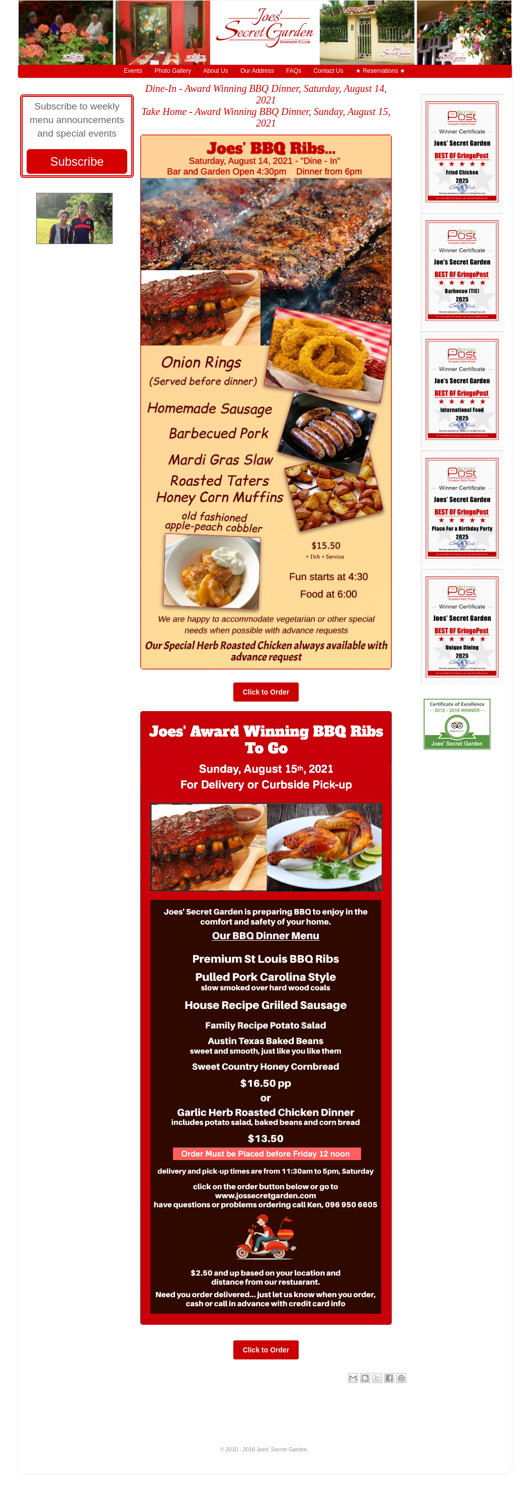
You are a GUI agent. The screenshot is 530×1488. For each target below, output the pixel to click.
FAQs (293, 70)
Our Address (257, 70)
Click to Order (266, 692)
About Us (215, 70)
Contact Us (328, 70)
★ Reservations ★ (380, 70)
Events (133, 70)
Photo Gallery (172, 70)
